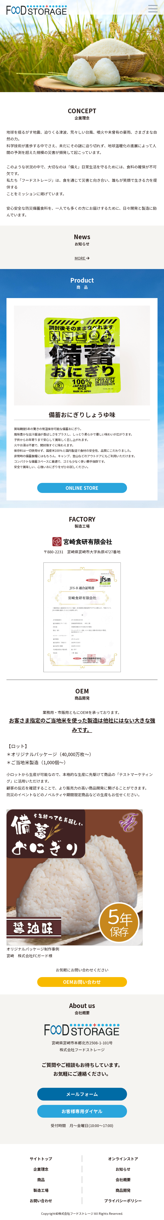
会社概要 (123, 1179)
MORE (82, 258)
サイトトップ (41, 1158)
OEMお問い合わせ (82, 982)
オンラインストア (123, 1158)
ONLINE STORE (82, 488)
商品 (41, 1179)
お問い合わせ (41, 1200)
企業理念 (40, 1169)
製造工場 (40, 1190)
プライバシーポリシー (123, 1200)
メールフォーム (82, 1094)
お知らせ (123, 1169)
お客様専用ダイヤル (82, 1111)
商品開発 (123, 1190)
